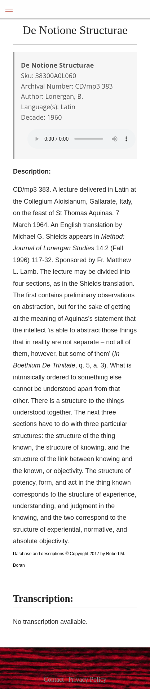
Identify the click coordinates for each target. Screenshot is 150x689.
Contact (54, 679)
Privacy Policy (88, 679)
